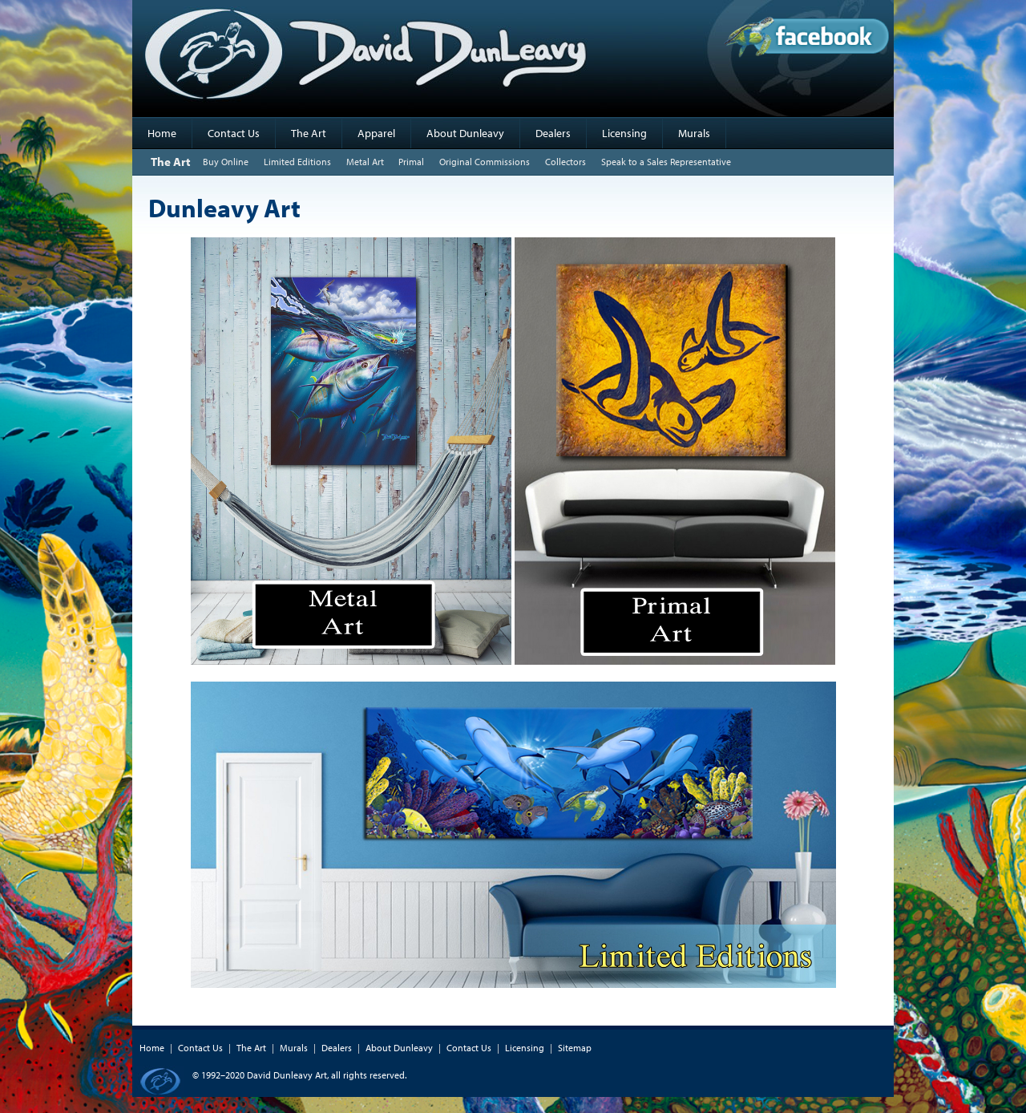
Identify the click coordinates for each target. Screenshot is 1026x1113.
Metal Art (365, 162)
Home (161, 133)
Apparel (376, 133)
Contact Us (234, 133)
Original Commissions (484, 162)
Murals (694, 133)
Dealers (553, 133)
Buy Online (225, 162)
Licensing (624, 133)
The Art (308, 133)
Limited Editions (297, 162)
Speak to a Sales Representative (666, 162)
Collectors (565, 162)
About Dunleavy (465, 133)
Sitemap (575, 1048)
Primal (411, 162)
